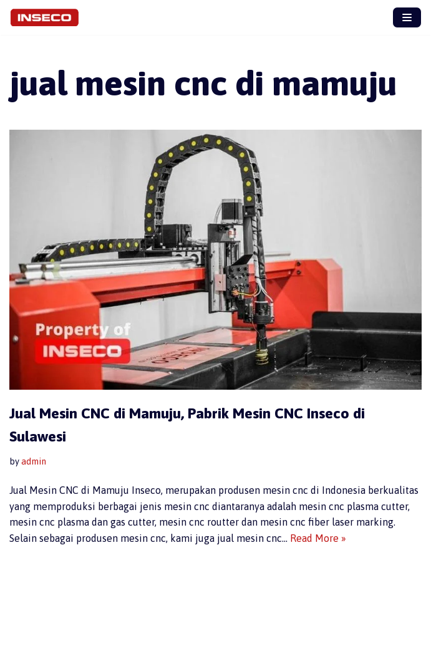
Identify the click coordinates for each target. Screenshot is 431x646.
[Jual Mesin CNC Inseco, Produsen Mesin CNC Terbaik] (47, 17)
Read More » (318, 538)
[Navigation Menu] (407, 17)
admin (33, 461)
